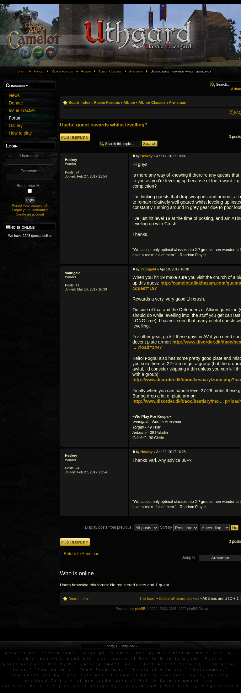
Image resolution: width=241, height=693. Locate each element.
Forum (39, 71)
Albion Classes (110, 71)
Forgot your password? (30, 205)
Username (29, 156)
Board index (79, 102)
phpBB (140, 608)
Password (29, 171)
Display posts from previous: (121, 527)
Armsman (136, 71)
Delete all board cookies (179, 598)
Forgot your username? (30, 210)
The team (147, 598)
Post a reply (75, 137)
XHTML (28, 686)
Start (21, 71)
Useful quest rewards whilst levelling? (103, 124)
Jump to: (189, 557)
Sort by (179, 527)
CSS (51, 686)
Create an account (30, 214)
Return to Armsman (81, 553)
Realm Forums (62, 71)
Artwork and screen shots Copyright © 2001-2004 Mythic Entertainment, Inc (114, 653)
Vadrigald (73, 273)
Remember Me (29, 186)
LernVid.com (140, 686)
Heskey (71, 160)
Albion (86, 71)
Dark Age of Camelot (171, 664)
